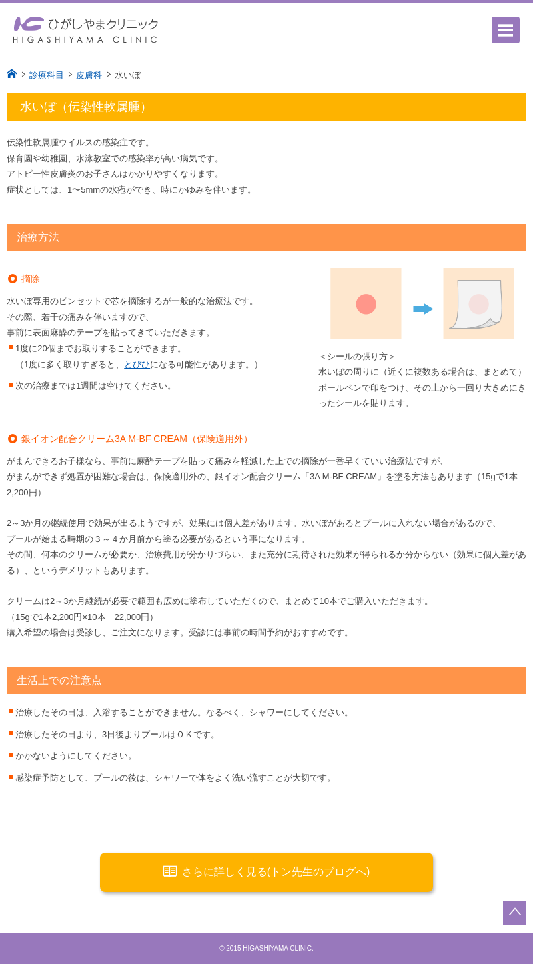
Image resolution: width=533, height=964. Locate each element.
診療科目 (46, 75)
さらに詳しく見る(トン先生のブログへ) (266, 871)
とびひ (137, 364)
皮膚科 (89, 75)
